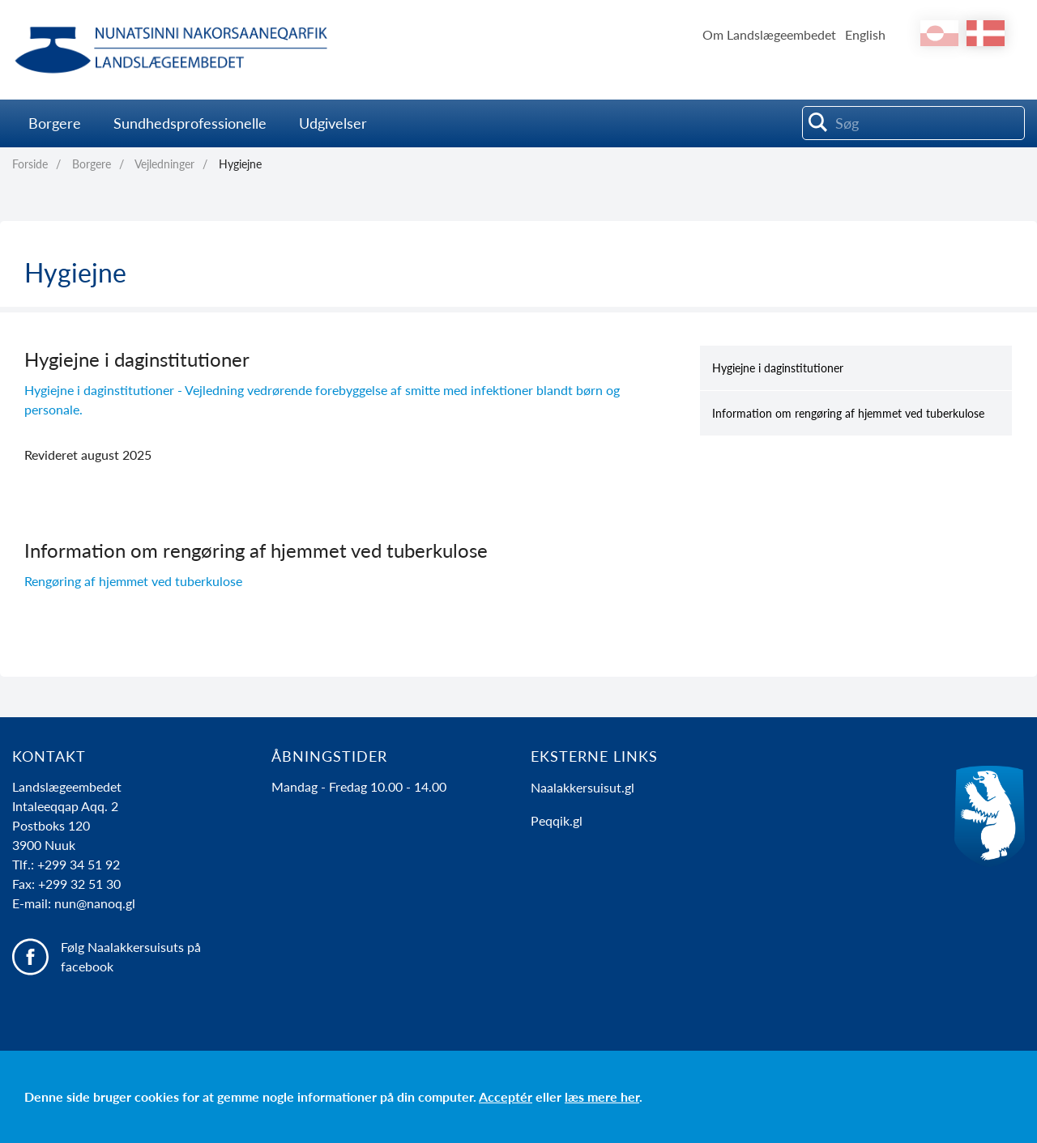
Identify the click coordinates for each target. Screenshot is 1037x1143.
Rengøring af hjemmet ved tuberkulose (133, 580)
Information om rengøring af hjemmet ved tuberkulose (848, 413)
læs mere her (602, 1096)
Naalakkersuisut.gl (582, 787)
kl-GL (939, 33)
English (865, 34)
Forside (30, 164)
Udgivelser (333, 123)
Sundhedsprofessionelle (190, 123)
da (986, 33)
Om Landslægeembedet (769, 34)
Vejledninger (164, 164)
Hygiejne (240, 164)
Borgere (54, 123)
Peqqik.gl (557, 820)
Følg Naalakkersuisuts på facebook (131, 956)
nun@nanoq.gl (94, 903)
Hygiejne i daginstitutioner (777, 368)
